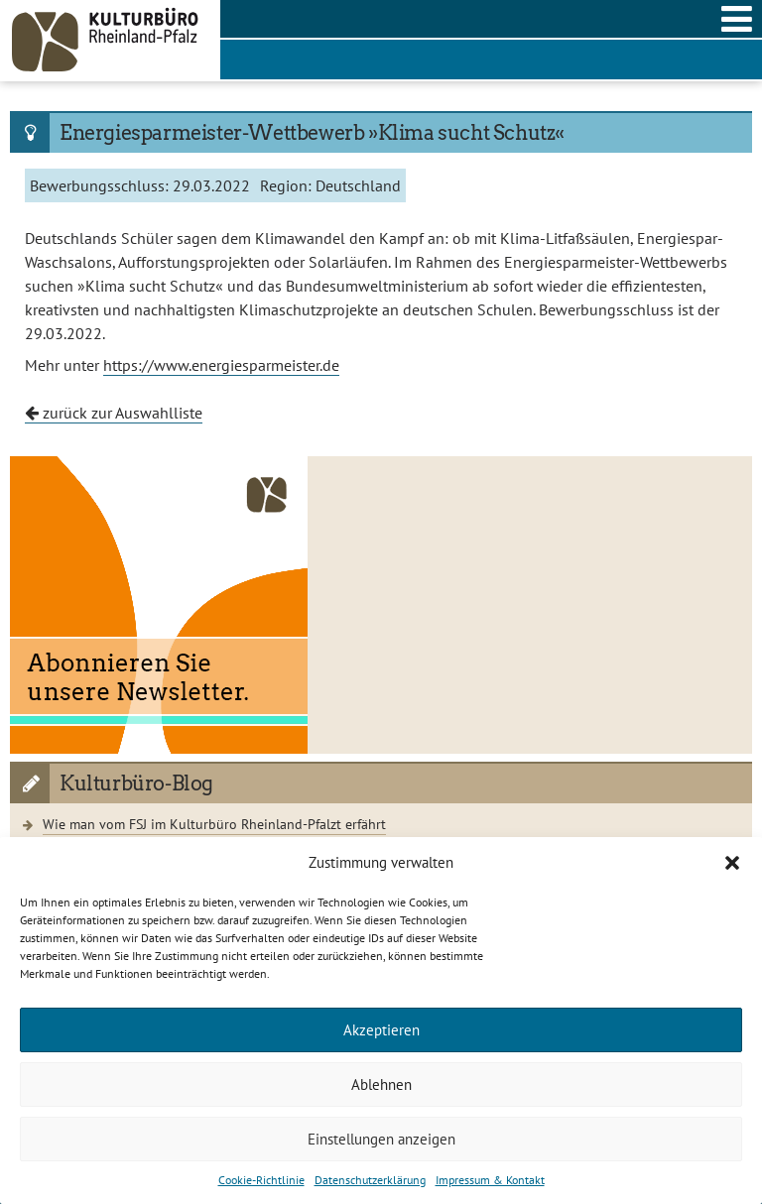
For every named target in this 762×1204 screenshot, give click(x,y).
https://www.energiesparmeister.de (221, 365)
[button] (732, 863)
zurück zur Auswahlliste (113, 412)
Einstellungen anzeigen (381, 1139)
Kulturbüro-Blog (136, 783)
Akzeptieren (381, 1030)
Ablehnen (381, 1084)
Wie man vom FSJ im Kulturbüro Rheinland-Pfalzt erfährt (214, 823)
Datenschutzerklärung (370, 1179)
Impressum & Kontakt (490, 1179)
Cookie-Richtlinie (261, 1179)
